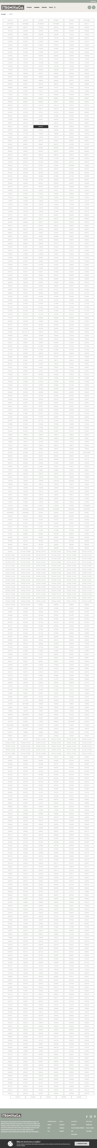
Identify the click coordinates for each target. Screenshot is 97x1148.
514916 (10, 388)
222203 (10, 842)
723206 (86, 934)
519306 (56, 650)
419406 (71, 116)
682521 (71, 23)
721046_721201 (71, 590)
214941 (56, 247)
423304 (25, 399)
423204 (41, 399)
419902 (56, 282)
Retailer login (93, 1)
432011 (71, 1090)
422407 (71, 718)
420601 (71, 286)
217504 (10, 689)
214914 (71, 243)
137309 (56, 810)
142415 (86, 1012)
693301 (10, 1058)
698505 (86, 73)
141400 (25, 810)
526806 (10, 959)
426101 (41, 657)
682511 (86, 23)
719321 (56, 91)
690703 (56, 799)
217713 (25, 317)
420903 (56, 293)
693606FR (56, 509)
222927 (86, 877)
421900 (10, 516)
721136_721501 (41, 562)
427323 (86, 767)
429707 (18, 1097)
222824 (71, 866)
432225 (41, 1090)
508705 (56, 516)
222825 (71, 909)
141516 (41, 966)
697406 (41, 162)
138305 (41, 448)
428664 (71, 912)
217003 (56, 303)
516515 (10, 378)
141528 (10, 969)
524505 (25, 827)
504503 (71, 215)
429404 (71, 898)
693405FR (41, 509)
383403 (71, 888)
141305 (10, 810)
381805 (71, 548)
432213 (25, 1093)
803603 (56, 721)
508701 (41, 516)
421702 (41, 420)
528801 (41, 1044)
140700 (71, 732)
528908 (56, 1044)
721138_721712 (41, 558)
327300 (10, 179)
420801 (10, 289)
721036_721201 (87, 587)
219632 (56, 735)
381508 (71, 172)
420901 (25, 289)
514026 (56, 420)
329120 (71, 459)
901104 (56, 622)
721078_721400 (41, 565)
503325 (56, 119)
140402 (10, 707)
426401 (86, 654)
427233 (56, 771)
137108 (41, 38)
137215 (41, 59)
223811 (86, 976)
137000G (10, 59)
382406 (10, 548)
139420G (71, 480)
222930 (56, 874)
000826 (71, 98)
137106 (56, 38)
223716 (25, 998)
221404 (86, 629)
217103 (86, 303)
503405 (56, 130)
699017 (86, 137)
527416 (41, 959)
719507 (10, 201)
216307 (71, 271)
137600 (10, 211)
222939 (10, 884)
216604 (86, 700)
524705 (10, 813)
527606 (56, 959)
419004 (10, 41)
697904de (56, 23)
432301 (41, 1093)
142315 (56, 1012)
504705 (71, 222)
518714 (10, 672)
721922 (86, 696)
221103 (56, 845)
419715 (10, 108)
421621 (56, 356)
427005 (25, 721)
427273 (25, 774)
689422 (86, 151)
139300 (41, 480)
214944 (71, 247)
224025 (10, 934)
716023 (86, 502)
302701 (10, 363)
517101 (71, 526)
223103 (56, 923)
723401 (71, 905)
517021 (41, 526)
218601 (25, 367)
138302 (25, 448)
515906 (10, 381)
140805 (71, 703)
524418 (25, 820)
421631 (10, 551)
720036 (25, 335)
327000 (56, 176)
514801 (25, 413)
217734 (86, 682)
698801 (71, 84)
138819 (56, 434)
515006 (86, 385)
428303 (10, 831)
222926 (41, 881)
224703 (86, 1086)
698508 (71, 73)
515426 (10, 385)
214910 (25, 48)
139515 (41, 495)
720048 (41, 335)
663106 (86, 884)
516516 (86, 374)
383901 (56, 895)
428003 (41, 806)
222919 (71, 881)
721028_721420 (10, 590)
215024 (86, 250)
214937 (25, 859)
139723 (25, 969)
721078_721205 (87, 565)
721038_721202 (56, 583)
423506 (56, 388)
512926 (10, 431)
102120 (71, 452)
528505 (56, 1061)
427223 (41, 771)
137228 (41, 62)
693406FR (26, 509)
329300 (41, 937)
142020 (41, 990)
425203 (41, 537)
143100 (56, 1051)
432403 (56, 1093)
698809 (41, 87)
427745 (41, 781)
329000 (56, 459)
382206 (56, 544)
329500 (56, 962)
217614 (86, 686)
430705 (86, 1033)
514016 (71, 420)
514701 (41, 413)
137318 (56, 66)
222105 (86, 626)
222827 (41, 870)
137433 (56, 204)
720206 (86, 335)
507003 (10, 321)
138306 (71, 448)
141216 (86, 792)
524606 (71, 827)
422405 (41, 410)
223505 (10, 923)
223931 (71, 969)
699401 (25, 144)
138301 (56, 448)
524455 (41, 884)
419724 (71, 108)
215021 (71, 250)
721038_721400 (41, 583)
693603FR (26, 512)
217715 (10, 317)
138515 (56, 445)
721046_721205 (56, 590)
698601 (56, 77)
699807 (41, 144)
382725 (41, 835)
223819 (86, 983)
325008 (86, 27)
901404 (41, 619)
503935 (56, 126)
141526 (86, 966)
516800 (25, 505)
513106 (41, 427)
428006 (10, 806)
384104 (56, 1047)
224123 (56, 1036)
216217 (25, 271)
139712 (71, 498)
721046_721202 (41, 590)
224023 (71, 930)
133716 (56, 137)
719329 (10, 94)
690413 (25, 799)
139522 (25, 495)
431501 (71, 1082)
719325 (25, 94)
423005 (56, 395)
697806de (41, 23)
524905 (86, 813)
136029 (41, 133)
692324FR (26, 714)
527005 (10, 951)
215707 (56, 264)
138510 (86, 445)
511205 (86, 349)
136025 (71, 133)
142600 (25, 955)
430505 (56, 1033)
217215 (10, 307)
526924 (56, 948)
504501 (56, 215)
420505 (41, 282)
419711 (41, 108)
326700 (71, 69)
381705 (41, 548)
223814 (86, 980)
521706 (25, 615)
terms (23, 1145)
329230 (41, 463)
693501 (86, 1054)
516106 (71, 378)
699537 (41, 236)
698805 (10, 87)
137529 (86, 208)
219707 (10, 470)
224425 (71, 1022)
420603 (86, 289)
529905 (10, 1075)
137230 (56, 62)
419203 (71, 144)
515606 (71, 381)
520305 (71, 640)
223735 (10, 944)
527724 (41, 955)
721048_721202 (56, 580)
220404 (10, 714)
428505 (41, 831)
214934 (41, 247)
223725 (25, 983)
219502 (86, 463)
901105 (41, 622)
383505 (86, 888)
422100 (25, 410)
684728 (41, 123)
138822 (10, 438)
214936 (71, 859)
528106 (10, 955)
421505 (25, 346)
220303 (41, 682)
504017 (10, 126)
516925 (56, 523)
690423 (56, 803)
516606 (10, 374)
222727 (10, 870)
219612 (56, 466)
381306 (41, 172)
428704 (25, 948)
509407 (41, 183)
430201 (56, 994)
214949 (10, 48)
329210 (10, 463)
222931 (10, 877)
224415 (56, 1022)
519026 (10, 668)
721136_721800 (87, 558)
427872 (25, 792)
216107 (86, 268)
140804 (86, 1008)
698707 (25, 84)
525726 (25, 856)
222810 (25, 863)
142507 (41, 920)
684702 (86, 162)
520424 (41, 640)
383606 (10, 891)
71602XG (10, 38)
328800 (41, 353)
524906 (71, 813)
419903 (25, 275)
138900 (71, 477)
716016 (41, 502)
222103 (71, 838)
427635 (86, 781)
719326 (86, 91)
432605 (48, 1097)
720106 (71, 335)
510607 (56, 232)
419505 (56, 296)
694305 (10, 98)
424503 (25, 534)
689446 (41, 147)
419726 (25, 112)
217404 (25, 689)
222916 (25, 881)
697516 (25, 162)
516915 (25, 523)
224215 (71, 1040)
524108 (86, 760)
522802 (71, 757)
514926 (25, 388)
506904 (86, 317)
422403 (56, 718)
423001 (86, 402)
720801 (25, 342)
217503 (25, 310)
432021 (10, 1090)
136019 (86, 133)
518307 (10, 679)
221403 (10, 845)
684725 (25, 123)
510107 (25, 190)
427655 (25, 785)
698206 (25, 73)
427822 (41, 789)
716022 (56, 502)
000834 (86, 604)
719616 (86, 197)
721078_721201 (10, 569)
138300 (86, 448)
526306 (25, 1008)
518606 (56, 675)
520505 (86, 636)
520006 (41, 643)
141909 (86, 927)
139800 (86, 711)
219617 (71, 466)
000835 (71, 604)
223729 (71, 983)
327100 (71, 176)
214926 (56, 859)
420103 (56, 275)
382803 (56, 835)
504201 (10, 116)
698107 (86, 38)
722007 (25, 696)
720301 (10, 339)
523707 (56, 767)
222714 (25, 866)
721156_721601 (10, 555)
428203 (86, 827)
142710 (71, 1047)
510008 (10, 190)
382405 (25, 548)
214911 (56, 243)
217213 (71, 891)
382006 (86, 541)
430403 (25, 1029)
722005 (86, 693)
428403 (25, 831)
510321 (71, 190)
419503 (25, 296)
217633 (56, 310)
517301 (10, 530)
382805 (71, 835)
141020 (56, 608)
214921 (86, 243)
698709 (41, 84)
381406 (56, 172)
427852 (86, 789)
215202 (86, 257)
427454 (56, 778)
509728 (56, 186)
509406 (25, 183)
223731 (56, 941)
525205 (86, 817)
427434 (25, 778)
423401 (25, 402)
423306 (86, 388)
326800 (41, 176)
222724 (41, 866)
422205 (41, 512)
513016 (56, 427)
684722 (56, 123)
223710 (10, 998)
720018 (41, 332)
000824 (41, 98)
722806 (41, 888)
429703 (86, 1093)
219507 (10, 466)
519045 (86, 661)
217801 (56, 371)
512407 (25, 360)
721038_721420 (10, 583)
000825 (56, 98)
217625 (10, 314)
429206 (41, 898)
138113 (86, 211)
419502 (41, 296)
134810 (41, 201)
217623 (25, 314)
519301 (71, 650)
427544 (71, 774)
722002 (10, 696)
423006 (41, 392)
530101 (71, 1075)
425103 (25, 537)
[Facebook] (87, 1116)
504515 (56, 218)
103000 (41, 321)
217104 (25, 700)
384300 (56, 1079)
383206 (10, 888)
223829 (10, 987)
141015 (41, 608)
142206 (25, 973)
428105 (56, 806)
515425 (86, 519)
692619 (25, 516)
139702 (41, 487)
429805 (56, 1008)
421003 (71, 293)
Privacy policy (74, 1134)
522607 (41, 757)
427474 (86, 778)
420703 (25, 293)
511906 (86, 346)
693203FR (87, 509)
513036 (86, 427)
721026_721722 (56, 597)
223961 (41, 1054)
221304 (10, 633)
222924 (41, 877)
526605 (56, 920)
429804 (41, 1008)
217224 (56, 689)
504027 (86, 123)
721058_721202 (25, 576)
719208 (41, 158)
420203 (41, 257)
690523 (10, 803)
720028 (71, 332)
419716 (71, 105)
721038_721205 (71, 583)
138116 (25, 215)
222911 (71, 874)
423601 (86, 399)
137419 (86, 201)
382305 (86, 544)
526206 (10, 1008)
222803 (25, 845)
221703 (25, 842)
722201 (56, 693)
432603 (33, 1097)
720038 (10, 335)
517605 (86, 530)
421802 (25, 420)
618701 (41, 505)
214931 (25, 247)
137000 (86, 34)
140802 (56, 703)
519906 (56, 643)
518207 (10, 735)
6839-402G (86, 452)
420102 (86, 282)
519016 (56, 668)
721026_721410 (87, 597)
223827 (56, 980)
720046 (56, 335)
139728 (56, 969)
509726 (41, 186)
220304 (41, 700)
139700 (25, 487)
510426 (10, 193)
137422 (10, 204)
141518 (56, 966)
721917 (56, 696)
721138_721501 (71, 558)
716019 (10, 502)
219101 (56, 363)
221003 (86, 849)
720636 (86, 339)
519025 (86, 665)
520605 (56, 636)
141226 (56, 796)
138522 (56, 438)
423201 (56, 402)
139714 (10, 491)
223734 (86, 941)
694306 (86, 94)
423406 (71, 388)
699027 (10, 140)
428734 (25, 916)
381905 (71, 541)
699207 (71, 137)
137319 (41, 66)
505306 (41, 240)
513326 (86, 424)
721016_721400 (10, 594)
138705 (41, 498)
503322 (86, 119)
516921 (71, 523)
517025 (25, 526)
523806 (25, 760)
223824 (10, 983)
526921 (71, 948)
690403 (41, 799)
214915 (56, 52)
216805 (71, 300)
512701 (41, 519)
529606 (71, 1068)
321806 (56, 165)
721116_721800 (56, 562)
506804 (56, 317)
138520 (10, 441)
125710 (25, 477)
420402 (41, 286)
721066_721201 (71, 572)
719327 (41, 94)
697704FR (26, 703)
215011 (86, 247)
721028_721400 (87, 594)
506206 (41, 229)
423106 (25, 392)
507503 (41, 328)
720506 (41, 339)
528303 (71, 1072)
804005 (25, 927)
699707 (56, 144)
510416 (86, 190)
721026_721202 (25, 601)
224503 (56, 1086)
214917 (86, 856)
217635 (41, 310)
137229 (25, 62)
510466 (56, 193)
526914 (41, 987)
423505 (71, 392)
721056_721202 (87, 576)
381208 (25, 172)
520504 (10, 640)
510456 (41, 193)
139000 (86, 477)
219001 (71, 363)
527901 (71, 951)
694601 (25, 1061)
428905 (56, 902)
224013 (25, 930)
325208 (25, 31)
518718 (41, 672)
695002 (25, 158)
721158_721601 (56, 551)
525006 (10, 817)
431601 (86, 1082)
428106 (86, 806)
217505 (10, 310)
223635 (25, 909)
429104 (10, 905)
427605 (56, 781)
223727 (25, 980)
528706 (41, 1065)
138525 (71, 438)
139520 (10, 484)
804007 (86, 923)
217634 (10, 686)
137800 (41, 211)
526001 (71, 955)
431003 (71, 1051)
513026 (71, 427)
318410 (86, 959)
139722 (86, 487)
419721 (41, 112)
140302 (56, 707)
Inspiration (36, 7)
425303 (56, 537)
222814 (56, 866)
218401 (56, 367)
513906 (86, 420)
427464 (71, 778)
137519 (41, 208)
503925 (25, 126)
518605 (41, 675)
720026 (86, 332)
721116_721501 (10, 565)
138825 (71, 434)
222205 (71, 626)
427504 (41, 774)
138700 (86, 441)
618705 (56, 505)
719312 (71, 87)
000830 (41, 101)
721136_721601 (25, 562)
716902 (10, 133)
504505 (86, 215)
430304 (41, 905)
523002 (10, 760)
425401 (56, 661)
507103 (10, 325)
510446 (25, 193)
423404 (10, 399)
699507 (10, 144)
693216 (41, 225)
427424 (10, 778)
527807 (71, 959)
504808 (56, 236)
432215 (10, 1093)
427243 (71, 771)
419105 (86, 144)
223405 (10, 898)
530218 (10, 1079)
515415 (56, 519)
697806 (56, 20)
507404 (25, 328)
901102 (86, 622)
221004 (56, 633)
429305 (56, 898)
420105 (71, 279)
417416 (25, 165)
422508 (10, 456)
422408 (71, 410)
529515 (56, 1068)
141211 (71, 792)
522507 (25, 757)
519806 (71, 643)
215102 (56, 257)
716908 (71, 158)
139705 (56, 487)
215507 (86, 321)
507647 (86, 169)
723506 (86, 905)
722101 (71, 693)
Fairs (49, 1131)
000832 (71, 101)
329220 (25, 463)
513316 (10, 427)
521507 (56, 615)
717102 (25, 133)
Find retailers (89, 1131)
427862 (10, 792)
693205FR (10, 509)
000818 (10, 158)
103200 (56, 321)
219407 (71, 463)
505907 (86, 225)
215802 (71, 264)
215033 (10, 332)
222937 (10, 881)
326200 (41, 55)
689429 (10, 155)
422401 (86, 512)
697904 (71, 20)
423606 (41, 388)
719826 (25, 197)
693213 (10, 225)
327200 (86, 176)
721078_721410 (25, 565)
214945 (10, 55)
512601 (10, 519)
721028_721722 (56, 594)
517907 (86, 732)
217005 (41, 303)
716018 (71, 34)
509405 (10, 183)
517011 (10, 526)
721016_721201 (25, 604)
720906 (41, 342)
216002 (41, 268)
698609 (41, 80)
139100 (10, 480)
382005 (10, 544)
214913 (86, 41)
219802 (25, 470)
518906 (71, 668)
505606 (10, 243)
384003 (41, 1047)
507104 (25, 325)
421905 (71, 417)
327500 (10, 360)
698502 (56, 73)
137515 (25, 208)
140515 (10, 732)
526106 (86, 1005)
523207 (71, 764)
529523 (10, 1068)
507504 (56, 328)
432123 (25, 1090)
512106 (71, 346)
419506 (56, 116)
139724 (25, 491)
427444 (41, 778)
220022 (25, 473)
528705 (25, 1065)
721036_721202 (56, 587)
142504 (25, 920)
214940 (71, 48)
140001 (41, 711)
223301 (86, 920)
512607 (86, 431)
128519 (86, 66)
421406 (86, 342)
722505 (10, 693)
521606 (41, 615)
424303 (25, 459)
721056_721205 (10, 580)
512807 (56, 431)
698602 (71, 77)
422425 (71, 714)
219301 (25, 363)
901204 (10, 622)
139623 (86, 484)
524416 (56, 820)
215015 (25, 250)
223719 (10, 1001)
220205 (56, 682)
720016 (56, 332)
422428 (10, 718)
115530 (41, 721)
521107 (25, 619)
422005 (56, 417)
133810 (86, 608)
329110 (86, 459)
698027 (10, 236)
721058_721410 (87, 572)
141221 (41, 796)
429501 (25, 1001)
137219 (56, 59)
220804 (86, 633)
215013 (71, 328)
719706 (56, 197)
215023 (86, 328)
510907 (56, 342)
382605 (86, 548)
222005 (10, 629)
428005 (86, 803)
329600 (71, 962)
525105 (56, 817)
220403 (10, 682)
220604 (25, 636)
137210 (25, 59)
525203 (10, 820)
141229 (86, 969)
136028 (56, 133)
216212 (10, 271)
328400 (10, 356)
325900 (41, 34)
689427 (25, 155)
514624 (86, 406)
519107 (25, 654)
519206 (10, 654)
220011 (10, 473)
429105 (86, 902)
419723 (10, 112)
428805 (25, 902)
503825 (71, 126)
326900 (71, 179)
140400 (41, 707)
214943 (41, 45)
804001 (10, 927)
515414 (71, 647)
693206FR (87, 505)
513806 (10, 424)
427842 (71, 789)
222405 (41, 626)
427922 (86, 785)
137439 (86, 204)
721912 (41, 696)
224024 (25, 934)
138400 (10, 448)
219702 (86, 466)
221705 (41, 629)
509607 (71, 183)
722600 (86, 689)
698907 (71, 140)
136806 (10, 169)
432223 (56, 1090)
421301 (41, 452)
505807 (71, 225)
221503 (41, 849)
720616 (56, 339)
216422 (86, 473)
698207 (86, 69)
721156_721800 (71, 551)
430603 (71, 1029)
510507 (41, 232)
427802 (25, 789)
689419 (71, 155)
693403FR (10, 512)
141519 (25, 966)
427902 (71, 785)
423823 (25, 456)
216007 (56, 268)
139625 (56, 484)
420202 (10, 286)
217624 (56, 686)
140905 (10, 611)
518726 (25, 675)
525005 (25, 817)
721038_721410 (25, 583)
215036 (10, 257)
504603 (86, 218)
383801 (41, 895)
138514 (25, 445)
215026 (25, 254)
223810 (86, 973)
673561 (25, 147)
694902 (56, 162)
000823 (25, 98)
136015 (25, 137)
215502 (86, 261)
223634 (41, 909)
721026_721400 (10, 601)
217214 (71, 689)
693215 (25, 225)
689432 (25, 151)
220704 (10, 636)
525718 (10, 856)
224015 (41, 930)
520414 (56, 640)
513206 (25, 427)
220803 (25, 849)
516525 (71, 374)
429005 (25, 905)
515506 (86, 381)
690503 (10, 799)
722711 (86, 796)
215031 (56, 254)
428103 (71, 806)
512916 (25, 431)
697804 (41, 20)
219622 (25, 466)
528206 (10, 1072)
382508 (56, 548)
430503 (56, 1029)
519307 (86, 650)
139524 (86, 491)
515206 (56, 385)
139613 (10, 487)
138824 (10, 434)
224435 (86, 1022)
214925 (71, 52)
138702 (25, 498)
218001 (25, 371)
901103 (71, 622)
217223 (41, 307)
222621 (41, 735)
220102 (56, 473)
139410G (56, 480)
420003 (41, 275)
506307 (56, 229)
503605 (25, 130)
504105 (25, 116)
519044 (71, 661)
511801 (25, 349)
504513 (41, 218)
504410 (10, 105)
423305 (10, 395)
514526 (56, 413)
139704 (71, 487)
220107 (71, 473)
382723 (25, 835)
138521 (86, 438)
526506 (86, 955)
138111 (56, 360)
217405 (71, 307)
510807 (71, 232)
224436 (86, 1026)
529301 (71, 1065)
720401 (25, 339)
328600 (71, 353)
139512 (10, 495)
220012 (41, 473)
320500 (25, 169)
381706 (10, 176)
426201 (25, 657)
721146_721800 (71, 555)
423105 (41, 395)
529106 (86, 1044)
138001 (71, 211)
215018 (56, 250)
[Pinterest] (95, 1116)
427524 (56, 774)
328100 (41, 356)
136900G (71, 165)
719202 (10, 119)
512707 (71, 431)
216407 (10, 275)
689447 (86, 147)
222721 (71, 863)
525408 (41, 852)
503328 (71, 119)
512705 (25, 519)
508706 (71, 516)
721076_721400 (41, 569)
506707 (25, 232)
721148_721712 (41, 555)
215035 (86, 254)
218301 (71, 367)
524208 (10, 764)
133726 (41, 137)
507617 (41, 169)
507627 (56, 169)
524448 (71, 824)
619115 (41, 105)
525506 (71, 852)
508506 (41, 243)
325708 (10, 34)
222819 (86, 944)
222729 (86, 909)
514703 (41, 803)
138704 (10, 498)
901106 (86, 962)
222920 (41, 874)
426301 (10, 657)
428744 (25, 895)
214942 (41, 52)
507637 (71, 169)
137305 (71, 810)
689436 (10, 151)
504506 (10, 218)
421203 (10, 296)
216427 (10, 477)
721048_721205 (71, 580)
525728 (41, 856)
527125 (41, 951)
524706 (86, 810)
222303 (86, 842)
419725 (86, 108)
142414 (71, 1012)
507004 (25, 321)
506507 (86, 229)
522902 (86, 757)
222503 (56, 842)
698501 (41, 73)
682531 (25, 27)
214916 (41, 859)
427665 (41, 785)
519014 (25, 668)
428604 (10, 948)
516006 (86, 378)
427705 (10, 781)
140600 (56, 732)
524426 (10, 824)
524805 (41, 813)
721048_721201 (87, 580)
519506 (25, 650)
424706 (56, 534)
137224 (71, 990)
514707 (86, 371)
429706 (71, 1001)
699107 (41, 140)
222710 (86, 859)
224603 (71, 1086)
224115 (41, 1040)
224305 (25, 1044)
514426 (10, 417)
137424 (56, 441)
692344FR (26, 725)
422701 (41, 406)
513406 (71, 424)
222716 (56, 870)
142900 (25, 1051)
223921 (10, 930)
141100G (10, 608)
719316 (86, 87)
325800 (25, 34)
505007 (86, 236)
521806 (10, 615)
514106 (41, 417)
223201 (86, 895)
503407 (41, 119)
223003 (25, 898)
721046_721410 (25, 590)
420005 (56, 279)
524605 (56, 827)
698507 (10, 77)
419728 (56, 112)
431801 (25, 1086)
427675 (56, 785)
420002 (71, 282)
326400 (71, 55)
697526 (10, 162)
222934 (56, 877)
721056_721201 (25, 580)
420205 (86, 279)
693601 (86, 1058)
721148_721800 (25, 555)
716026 (25, 502)
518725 (86, 672)
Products (29, 7)
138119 (41, 215)
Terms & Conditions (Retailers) (77, 1128)
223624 (10, 941)
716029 (86, 498)
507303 (71, 325)
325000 (41, 27)
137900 (56, 211)
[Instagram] (91, 1116)
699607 (86, 140)
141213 (56, 792)
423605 (56, 392)
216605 (10, 300)
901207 (56, 891)
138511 (71, 445)
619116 (25, 105)
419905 (41, 279)
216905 (10, 303)
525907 (56, 955)
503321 (10, 123)
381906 (56, 541)
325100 (56, 27)
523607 (41, 767)
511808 (56, 349)
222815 (41, 944)
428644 (10, 895)
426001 (56, 657)
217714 (71, 686)
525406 (56, 852)
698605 (10, 80)
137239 (86, 62)
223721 (71, 976)
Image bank (61, 1124)
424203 (10, 459)
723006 (56, 934)
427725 (25, 781)
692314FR (10, 725)
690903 (86, 799)
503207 (86, 130)
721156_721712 (87, 551)
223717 (56, 998)
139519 (71, 495)
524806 (25, 813)
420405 (25, 282)
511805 (41, 349)
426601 (56, 654)
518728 (10, 675)
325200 (71, 27)
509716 (10, 186)
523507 (25, 767)
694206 (56, 94)
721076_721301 (56, 569)
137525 (71, 208)
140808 (41, 703)
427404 (86, 774)
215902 (10, 268)
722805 (25, 888)
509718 (25, 186)
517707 (56, 679)
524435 (41, 824)
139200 (25, 480)
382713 (86, 831)
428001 (25, 806)
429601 (41, 1001)
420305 (10, 282)
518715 (25, 672)
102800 (86, 891)
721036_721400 (41, 587)
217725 (41, 314)
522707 (56, 757)
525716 (86, 852)
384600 (10, 1082)
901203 (25, 622)
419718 (56, 108)
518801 (86, 668)
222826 (10, 874)
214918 (25, 41)
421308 (25, 452)
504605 (10, 222)
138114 (25, 441)
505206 (25, 240)
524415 (41, 820)
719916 (10, 197)
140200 (10, 711)
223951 (25, 1054)
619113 (56, 105)
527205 (71, 987)
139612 (41, 484)
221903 (56, 838)
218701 (10, 367)
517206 (86, 526)
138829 (41, 434)
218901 (86, 363)
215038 (25, 257)
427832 (56, 789)
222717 (86, 866)
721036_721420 (10, 587)
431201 (25, 1082)
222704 (86, 835)
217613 (86, 314)
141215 (41, 792)
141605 (56, 927)
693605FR (71, 509)
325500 (71, 31)
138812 (25, 438)
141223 (25, 796)
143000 (41, 1051)
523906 (41, 760)
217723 (56, 314)
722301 (25, 693)
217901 (41, 371)
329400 (41, 962)
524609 (41, 827)
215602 (10, 264)
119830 (71, 923)
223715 (86, 998)
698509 (25, 77)
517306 (41, 530)
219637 (86, 735)
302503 (86, 360)
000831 (56, 101)
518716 (56, 672)
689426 (71, 151)
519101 (41, 654)
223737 (71, 941)
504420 (86, 101)
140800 (86, 703)
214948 (71, 41)
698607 (25, 80)
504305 (71, 112)
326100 (25, 55)
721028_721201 (41, 597)
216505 (71, 296)
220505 (71, 679)
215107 (71, 257)
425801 (86, 657)
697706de (10, 23)
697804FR (71, 721)
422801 (25, 406)
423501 (10, 402)
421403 (10, 346)
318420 (41, 923)
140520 (25, 732)
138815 (86, 434)
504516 (71, 218)
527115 (25, 951)
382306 (71, 544)
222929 (86, 881)
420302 (25, 286)
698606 (56, 80)
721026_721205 (41, 601)
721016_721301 (25, 594)
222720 (10, 863)
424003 (71, 456)
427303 (71, 767)
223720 (71, 973)
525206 (71, 817)
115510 (86, 718)
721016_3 (10, 909)
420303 (86, 275)
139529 (86, 495)
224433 (41, 1026)
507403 (10, 328)
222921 (86, 874)
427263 (10, 774)
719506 (25, 201)
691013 (71, 803)
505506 (71, 240)
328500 (86, 353)
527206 (10, 990)
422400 (56, 410)
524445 (86, 824)
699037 (25, 140)
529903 (25, 1075)
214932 (25, 52)
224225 (86, 1040)
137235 (71, 62)
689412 (56, 155)
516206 (56, 378)
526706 (86, 994)
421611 (71, 356)
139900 (71, 711)
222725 (56, 909)
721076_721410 (25, 569)
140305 (71, 707)
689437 (56, 151)
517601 (10, 534)
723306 (10, 937)
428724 (10, 916)
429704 (56, 1001)
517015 (86, 523)
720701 (10, 342)
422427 (41, 718)
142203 (41, 973)
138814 (25, 434)
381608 (86, 172)
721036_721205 (71, 587)
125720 (41, 477)
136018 (10, 137)
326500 (41, 69)
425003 (10, 537)
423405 (86, 392)
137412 (56, 201)
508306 (86, 240)
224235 (10, 1044)
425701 (10, 661)
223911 (10, 1015)
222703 (41, 838)
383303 (56, 888)
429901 (71, 1008)
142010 (25, 1005)
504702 (10, 739)
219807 (41, 470)
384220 (25, 1079)
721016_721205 (10, 604)
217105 (71, 303)
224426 (71, 1026)
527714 (10, 994)
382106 (25, 544)
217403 (86, 307)
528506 (71, 1061)
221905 (25, 629)
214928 (41, 41)
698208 (10, 73)
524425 (86, 820)
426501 (71, 654)
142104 (10, 973)
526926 (41, 948)
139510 (86, 480)
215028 (41, 254)
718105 (56, 916)
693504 (86, 721)
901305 (71, 619)
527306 (71, 920)
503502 (25, 119)
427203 (25, 771)
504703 (56, 222)
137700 (25, 211)
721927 (10, 700)
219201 (41, 363)
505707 (56, 225)
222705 (10, 838)
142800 (10, 1051)
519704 (25, 647)
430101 (41, 994)
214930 (56, 48)
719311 (56, 87)
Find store (44, 7)
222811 (86, 863)
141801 (25, 990)
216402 (86, 271)
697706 (25, 20)
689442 (56, 147)
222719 (71, 944)
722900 (71, 916)
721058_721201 (56, 576)
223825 (56, 983)
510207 (41, 190)
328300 (25, 356)
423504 (86, 395)
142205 (56, 973)
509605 (56, 183)
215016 (41, 250)
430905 (25, 1036)
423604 (71, 395)
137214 (56, 1005)
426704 (41, 636)
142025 (56, 990)
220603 (71, 845)
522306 (25, 611)
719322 (71, 91)
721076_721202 (71, 569)
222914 (25, 877)
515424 (56, 647)
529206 (10, 1047)
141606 (41, 927)
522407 (10, 757)
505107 (10, 240)
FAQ (72, 1131)
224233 (10, 1040)
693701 (41, 1058)
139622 (25, 484)
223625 (71, 937)
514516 (71, 413)
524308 (25, 764)
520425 (25, 640)
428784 (41, 916)
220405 (86, 679)
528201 (25, 1072)
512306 (41, 346)
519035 (41, 665)
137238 (10, 66)
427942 (10, 789)
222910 (25, 874)
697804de (25, 23)
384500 (86, 1079)
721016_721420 (41, 594)
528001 (86, 951)
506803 (41, 317)
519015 (41, 668)
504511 (25, 218)
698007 (71, 38)
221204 (25, 633)
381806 (25, 176)
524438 (25, 824)
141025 (25, 608)
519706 (10, 647)
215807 (86, 264)
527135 (56, 951)
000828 (10, 101)
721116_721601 (87, 562)
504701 (41, 222)
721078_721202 (71, 565)
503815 (86, 126)
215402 (41, 261)
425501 (41, 661)
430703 (86, 1029)
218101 (10, 371)
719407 (86, 193)
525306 (25, 852)
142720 (86, 1047)
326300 (56, 55)
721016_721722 (87, 590)
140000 (56, 711)
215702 (41, 264)
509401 (86, 179)
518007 (25, 679)
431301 (41, 1082)
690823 (71, 799)
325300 (41, 31)
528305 (56, 1072)
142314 (41, 1012)
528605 (86, 1061)
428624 (41, 912)
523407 (10, 767)
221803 (41, 842)
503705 (10, 130)
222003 (71, 842)
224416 (56, 1026)
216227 (41, 271)
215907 (25, 268)
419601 (41, 116)
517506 (71, 530)
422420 (86, 714)
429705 (86, 1001)
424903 (86, 534)
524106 (71, 760)
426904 (41, 714)
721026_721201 (56, 601)
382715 (10, 835)
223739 (56, 944)
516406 (56, 381)
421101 (56, 289)
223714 (71, 998)
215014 (10, 250)
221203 (86, 845)
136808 (86, 165)
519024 (71, 665)
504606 (25, 222)
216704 (71, 700)
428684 (86, 912)
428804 (41, 902)
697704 (10, 20)
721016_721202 (87, 601)
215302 (10, 261)
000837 (41, 604)
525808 (71, 856)
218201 (86, 367)
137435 (71, 204)
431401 (56, 1082)
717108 (56, 158)
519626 (86, 647)
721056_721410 (71, 576)
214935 (86, 52)
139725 (56, 491)
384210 (41, 1079)
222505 (25, 626)
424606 (41, 534)
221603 (86, 838)
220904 (71, 633)
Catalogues (61, 1128)
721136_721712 (10, 562)
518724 (71, 672)
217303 (56, 307)
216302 (56, 271)
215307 (25, 261)
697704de (87, 20)
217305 (71, 321)
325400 (56, 31)
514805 (10, 413)
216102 (71, 268)
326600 (56, 69)
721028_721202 (10, 597)
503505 (41, 130)
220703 (10, 849)
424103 (86, 456)
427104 (10, 721)
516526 (56, 374)
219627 (41, 466)
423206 (10, 392)
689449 (71, 147)
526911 (56, 987)
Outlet (49, 1128)
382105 (41, 544)
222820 (41, 863)
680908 (10, 147)
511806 (10, 349)
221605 (56, 629)
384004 (25, 1047)
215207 (71, 261)
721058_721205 (41, 576)
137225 (10, 62)
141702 (10, 1005)
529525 (25, 1068)
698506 (41, 77)
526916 (25, 987)
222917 (71, 877)
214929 (71, 45)
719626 (71, 197)
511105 (10, 353)
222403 (25, 838)
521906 (86, 611)
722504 (25, 923)
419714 (86, 105)
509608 (86, 183)
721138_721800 (25, 558)
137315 (25, 66)
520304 (86, 640)
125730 (56, 477)
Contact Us (73, 1124)
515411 (71, 519)
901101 (10, 626)
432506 (71, 1093)
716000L (86, 55)
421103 (86, 293)
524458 (25, 884)
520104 (25, 643)
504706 (86, 222)
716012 (71, 502)
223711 (41, 998)
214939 (86, 45)
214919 (56, 45)
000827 (86, 98)
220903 (41, 845)
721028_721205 (25, 597)
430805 (10, 1036)
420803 (41, 293)
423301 (41, 402)
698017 (86, 232)
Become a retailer (90, 1128)
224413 (10, 1026)
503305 (71, 130)
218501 (41, 367)
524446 (10, 827)
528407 (10, 1029)
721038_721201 (87, 583)
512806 (41, 431)
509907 (86, 186)
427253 (86, 771)
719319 (10, 91)
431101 (10, 1054)
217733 (86, 310)
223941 (41, 934)
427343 (10, 771)
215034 (71, 254)
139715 (41, 491)
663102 (71, 884)
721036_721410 (25, 587)
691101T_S (25, 332)
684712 (71, 162)
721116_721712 (71, 562)
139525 (56, 495)
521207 (10, 619)
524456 (56, 884)
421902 (10, 420)
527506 (10, 902)
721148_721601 (56, 555)
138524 (41, 438)
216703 (56, 300)
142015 (41, 1005)
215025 (10, 254)
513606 (41, 424)
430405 (41, 1033)
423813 (41, 456)
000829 (25, 101)
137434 (41, 441)
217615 (71, 314)
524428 (71, 820)
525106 (41, 817)
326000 (56, 34)
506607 (10, 232)
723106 (71, 934)
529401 (86, 1065)
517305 (25, 530)
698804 (71, 193)
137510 (10, 208)
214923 (10, 45)
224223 (86, 1036)
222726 (71, 870)
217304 (41, 689)
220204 (56, 700)
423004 (71, 399)
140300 (86, 707)
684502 (10, 165)
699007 (56, 140)
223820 (10, 976)
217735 (71, 310)
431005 (86, 1051)
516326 (41, 378)
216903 (25, 303)
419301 (86, 116)
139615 (71, 484)
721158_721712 (41, 551)
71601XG (25, 38)
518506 (71, 675)
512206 (56, 346)
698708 (86, 80)
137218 (71, 59)
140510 (86, 728)
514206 (25, 417)
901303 (86, 619)
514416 (86, 413)
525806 (56, 856)
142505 (10, 920)
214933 (25, 45)
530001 (56, 1075)
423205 (25, 395)
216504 (10, 703)
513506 (56, 424)
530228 (86, 1075)
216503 (86, 296)
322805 (79, 1097)
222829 (25, 912)
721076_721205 (87, 569)
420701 (86, 286)
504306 (86, 112)
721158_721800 (25, 551)
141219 (71, 1005)
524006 (56, 760)
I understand (82, 1143)
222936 (56, 881)
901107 (10, 966)
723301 (25, 937)
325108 (10, 31)
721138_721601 (56, 558)
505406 (56, 240)
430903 (25, 1033)
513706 (25, 424)
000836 (56, 604)
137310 (10, 445)
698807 (25, 87)
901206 (41, 891)
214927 (10, 859)
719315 (25, 91)
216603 (25, 300)
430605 (71, 1033)
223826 (56, 976)
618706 (71, 505)
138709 (56, 498)
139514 (71, 491)
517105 (56, 526)
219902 (56, 470)
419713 (25, 108)
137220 (86, 59)
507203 (41, 325)
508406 (25, 243)
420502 (56, 286)
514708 (71, 371)
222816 (86, 870)
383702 (71, 895)
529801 (86, 1072)
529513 (41, 1068)
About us (49, 1124)
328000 (56, 179)
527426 (25, 959)
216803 (86, 300)
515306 (41, 385)
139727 (41, 969)
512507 (41, 360)
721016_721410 (71, 601)
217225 (25, 307)
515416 (25, 385)
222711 (56, 863)
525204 (86, 990)
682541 (10, 27)
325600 (86, 31)
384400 (71, 1079)
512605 (86, 516)
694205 (71, 94)
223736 (41, 941)
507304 (86, 325)
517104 (41, 647)
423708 (41, 374)
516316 (25, 378)
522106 (56, 611)
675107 (41, 725)
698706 (56, 84)
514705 (86, 410)
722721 (71, 796)
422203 (56, 512)
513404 (86, 643)
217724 (25, 686)
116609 (71, 66)
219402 (56, 463)
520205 (10, 643)
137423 (25, 204)
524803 (56, 813)
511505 (71, 349)
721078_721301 (56, 565)
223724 (71, 980)
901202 (25, 891)
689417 (86, 155)
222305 (56, 626)
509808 (71, 186)
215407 (56, 261)
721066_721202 (41, 572)
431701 (10, 1086)
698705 (10, 84)
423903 (56, 456)
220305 (25, 682)
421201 (71, 289)
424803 (71, 534)
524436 (56, 824)
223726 (25, 976)
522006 (71, 611)
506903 (71, 317)
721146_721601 (10, 558)
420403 (10, 279)
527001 (86, 948)
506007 (10, 229)
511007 (71, 342)
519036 (56, 665)
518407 (86, 675)
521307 (86, 615)
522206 (41, 611)
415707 (41, 165)
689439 (41, 151)
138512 (41, 445)
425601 (25, 661)
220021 (86, 470)
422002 (86, 417)
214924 (10, 247)
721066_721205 (56, 572)
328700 (56, 353)
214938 (56, 41)
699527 (25, 236)
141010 (71, 608)
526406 (71, 994)
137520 (56, 208)
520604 (71, 636)
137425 (41, 204)
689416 (41, 155)
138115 (10, 215)
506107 (25, 229)
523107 (56, 764)
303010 (71, 360)
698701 (71, 80)
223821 (10, 980)
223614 (86, 937)
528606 (10, 1065)
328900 (25, 353)
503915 (41, 126)
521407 (71, 615)
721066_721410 (25, 572)
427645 (10, 785)
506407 (71, 229)
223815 (41, 983)
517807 (41, 679)
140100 (25, 711)
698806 (86, 84)
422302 (71, 512)
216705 (41, 300)
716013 (10, 505)
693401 (10, 1061)
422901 (10, 406)
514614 (10, 410)
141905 (71, 927)
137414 (71, 441)
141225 (10, 796)
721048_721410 (41, 580)
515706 (41, 381)
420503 (25, 279)
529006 (71, 1044)
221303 (10, 852)
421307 (56, 452)
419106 (25, 69)
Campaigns (3, 14)
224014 (56, 930)
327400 (25, 179)
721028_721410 (71, 594)
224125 (56, 1040)
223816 (41, 976)
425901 (71, 657)
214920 (41, 48)
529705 (86, 1068)
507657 (10, 172)
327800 (86, 356)
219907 (71, 470)
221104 (41, 633)
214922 (10, 52)
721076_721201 (10, 572)
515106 (71, 385)
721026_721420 (71, 597)
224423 (25, 1026)
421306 (10, 452)
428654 (56, 912)
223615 (56, 937)
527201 (86, 987)
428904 (71, 902)
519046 (10, 665)
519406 (41, 650)
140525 (41, 732)
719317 (41, 91)
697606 (86, 158)
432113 (86, 1090)
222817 (25, 870)
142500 (86, 916)
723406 (56, 905)
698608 (86, 77)
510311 (56, 190)
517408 (56, 530)
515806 (25, 381)
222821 (10, 866)
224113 (41, 1036)
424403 (41, 459)
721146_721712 (87, 555)
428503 (56, 831)
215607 (25, 264)
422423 (25, 718)
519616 (10, 650)
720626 (71, 339)
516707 (25, 374)
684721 (71, 123)
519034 (25, 665)
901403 (56, 619)
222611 (25, 735)
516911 (41, 523)
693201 (71, 1054)
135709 (10, 69)
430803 (10, 1033)
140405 (25, 707)
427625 (71, 781)
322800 (64, 1097)
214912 (86, 48)
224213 (71, 1036)
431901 (41, 1086)
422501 (71, 406)
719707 (41, 197)
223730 (25, 941)
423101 (71, 402)
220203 (71, 682)
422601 (56, 406)
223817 (41, 980)
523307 (86, 764)
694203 (25, 803)
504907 (71, 236)
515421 (10, 523)
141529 (71, 966)
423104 (56, 399)
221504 (71, 629)
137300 (41, 810)
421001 (41, 289)
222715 (25, 944)
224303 (25, 1040)
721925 (71, 696)
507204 (56, 325)
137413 (71, 201)
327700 (41, 179)
